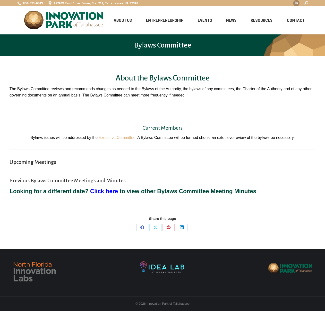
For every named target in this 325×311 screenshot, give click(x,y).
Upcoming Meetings (32, 162)
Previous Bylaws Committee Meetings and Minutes (67, 180)
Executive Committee (117, 138)
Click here (104, 191)
